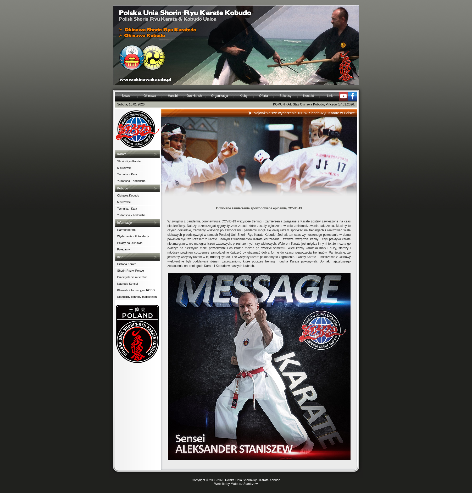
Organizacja (219, 96)
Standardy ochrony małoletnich (137, 296)
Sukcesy (285, 96)
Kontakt (308, 96)
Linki (330, 96)
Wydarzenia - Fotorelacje (133, 236)
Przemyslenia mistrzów (132, 277)
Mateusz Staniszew (244, 484)
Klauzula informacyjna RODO (136, 290)
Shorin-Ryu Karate (129, 161)
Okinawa (149, 96)
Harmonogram (126, 229)
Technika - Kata (127, 174)
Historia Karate (126, 264)
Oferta (263, 96)
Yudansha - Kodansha (131, 180)
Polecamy (123, 249)
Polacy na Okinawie (130, 242)
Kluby (243, 96)
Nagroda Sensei (127, 283)
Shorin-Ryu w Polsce (130, 270)
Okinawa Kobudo (128, 195)
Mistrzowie (124, 167)
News (126, 96)
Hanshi (172, 96)
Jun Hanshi (194, 96)
